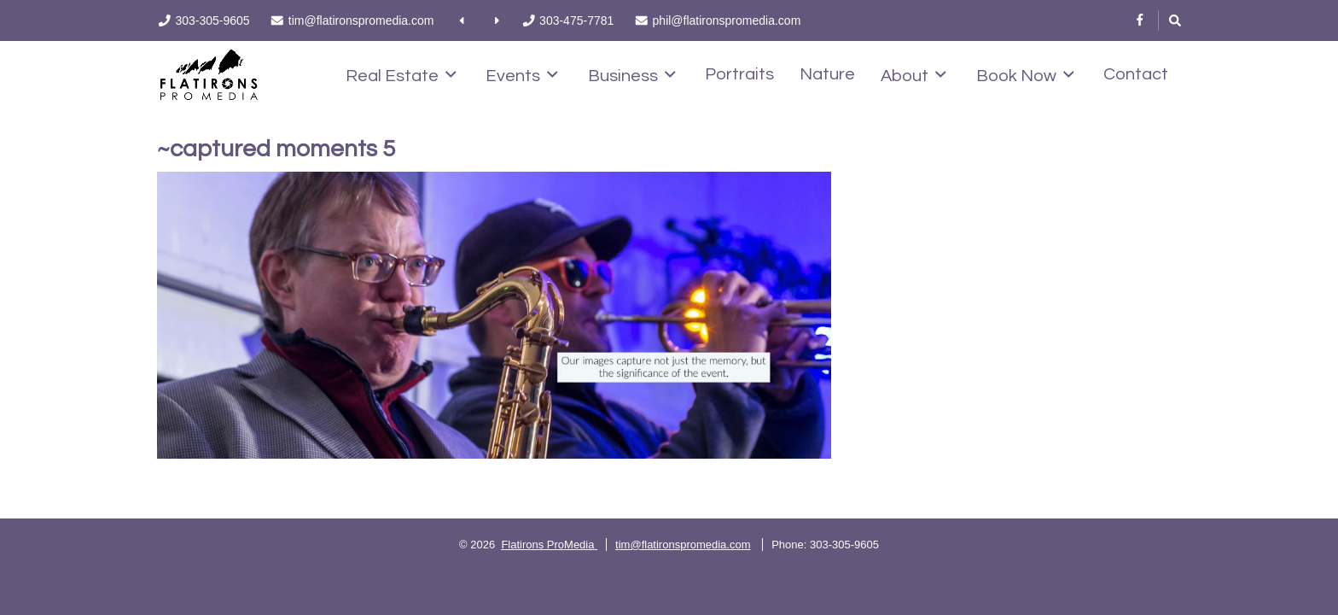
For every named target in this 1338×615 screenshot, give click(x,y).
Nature (827, 74)
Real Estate (401, 75)
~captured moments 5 (276, 149)
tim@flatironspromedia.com (682, 544)
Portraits (739, 74)
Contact (1135, 74)
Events (522, 75)
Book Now (1025, 75)
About (913, 75)
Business (632, 75)
